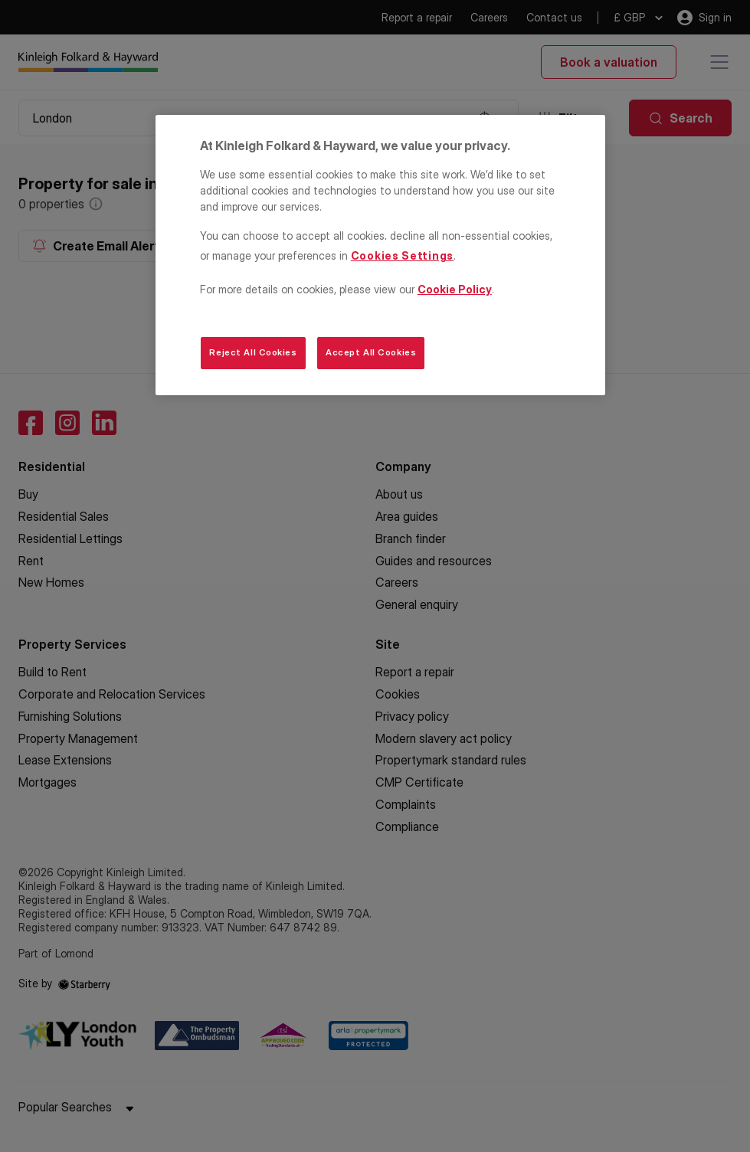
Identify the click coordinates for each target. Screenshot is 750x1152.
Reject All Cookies (252, 352)
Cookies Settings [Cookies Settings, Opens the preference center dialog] (402, 255)
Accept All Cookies (371, 352)
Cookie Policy (455, 289)
